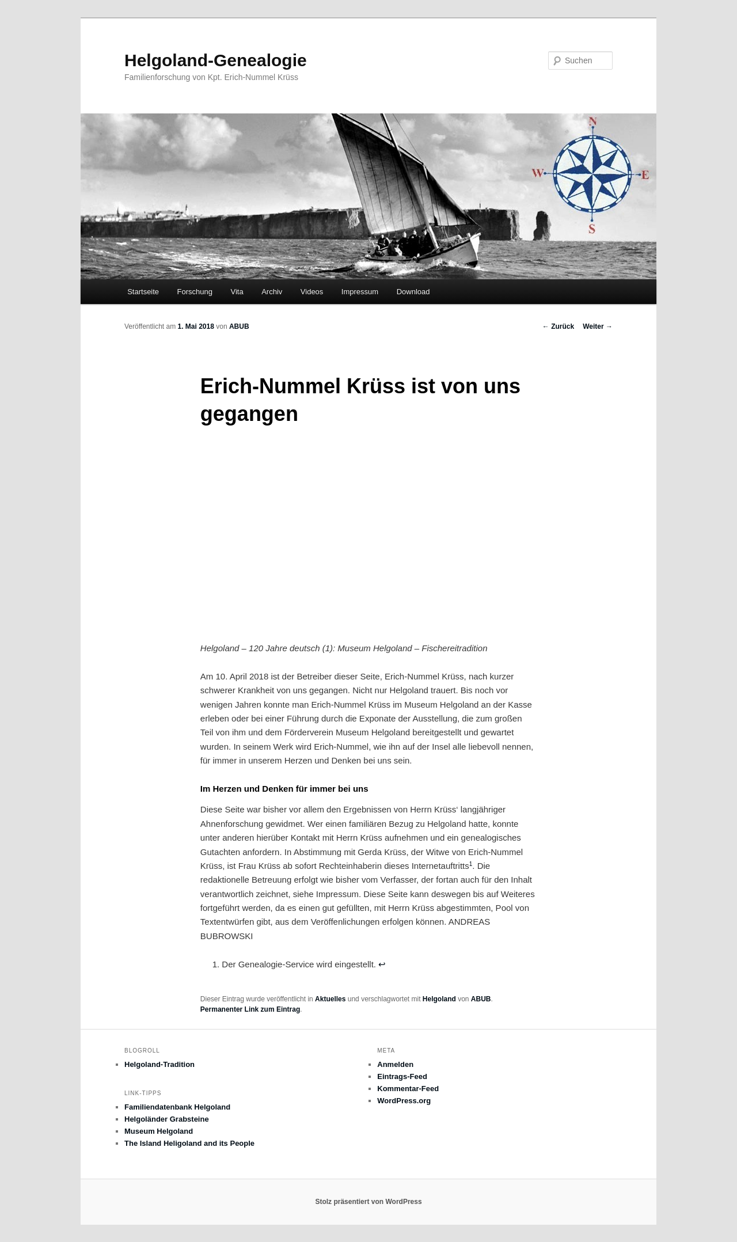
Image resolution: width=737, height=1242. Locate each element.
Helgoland (439, 999)
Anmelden (395, 1064)
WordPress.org (404, 1100)
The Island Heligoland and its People (189, 1143)
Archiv (271, 291)
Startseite (143, 291)
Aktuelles (330, 999)
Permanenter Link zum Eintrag (250, 1009)
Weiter (598, 326)
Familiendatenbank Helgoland (177, 1107)
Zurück (558, 326)
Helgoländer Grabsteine (166, 1119)
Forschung (194, 291)
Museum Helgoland (158, 1131)
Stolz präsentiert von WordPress (368, 1202)
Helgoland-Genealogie (215, 60)
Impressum (359, 291)
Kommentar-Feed (408, 1088)
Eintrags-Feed (402, 1076)
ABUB (239, 326)
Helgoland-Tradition (159, 1064)
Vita (237, 291)
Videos (312, 291)
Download (413, 291)
